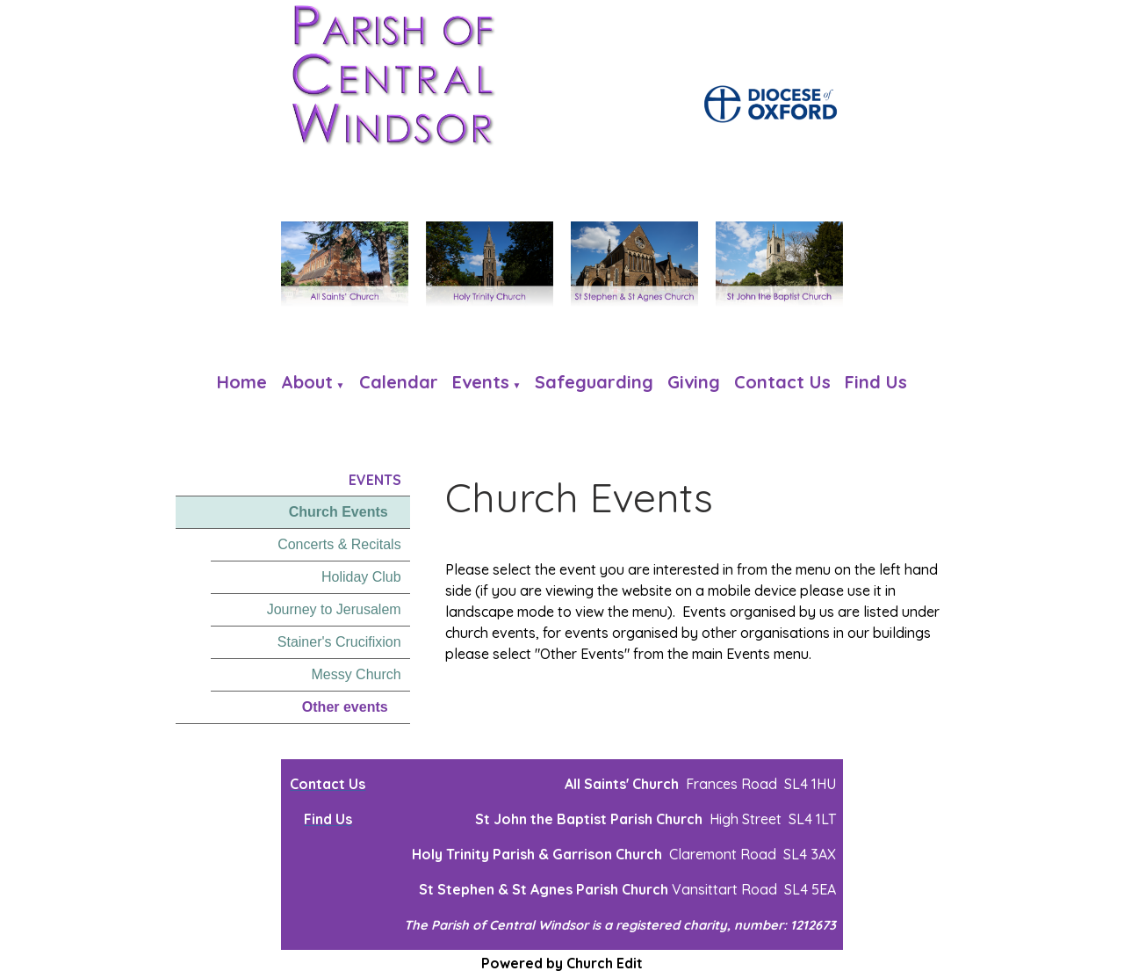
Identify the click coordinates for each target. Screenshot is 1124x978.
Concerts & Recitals (339, 544)
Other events (345, 706)
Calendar (398, 382)
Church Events (338, 511)
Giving (693, 382)
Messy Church (355, 674)
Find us (876, 382)
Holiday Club (361, 576)
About (307, 382)
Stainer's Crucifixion (339, 641)
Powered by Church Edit (562, 963)
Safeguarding (594, 382)
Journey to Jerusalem (334, 609)
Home (242, 382)
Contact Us (782, 382)
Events (480, 382)
